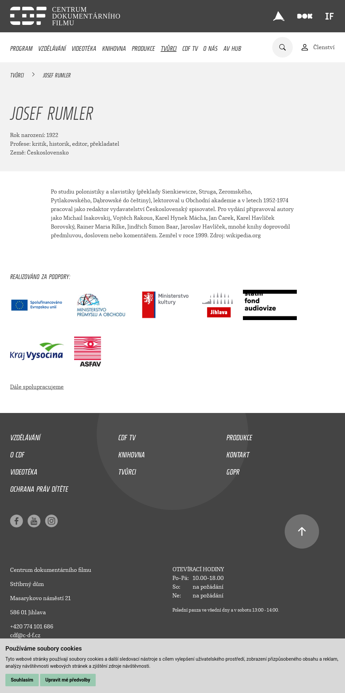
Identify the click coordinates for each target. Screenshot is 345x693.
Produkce (143, 46)
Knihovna (114, 46)
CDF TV (190, 46)
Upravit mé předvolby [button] (67, 680)
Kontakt (237, 453)
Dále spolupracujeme (37, 387)
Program (21, 46)
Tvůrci (169, 46)
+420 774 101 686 (31, 626)
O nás (210, 46)
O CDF (17, 453)
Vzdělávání (52, 46)
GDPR (233, 470)
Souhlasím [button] (22, 680)
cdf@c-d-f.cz (25, 635)
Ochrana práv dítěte (39, 487)
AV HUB (232, 46)
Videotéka (83, 46)
